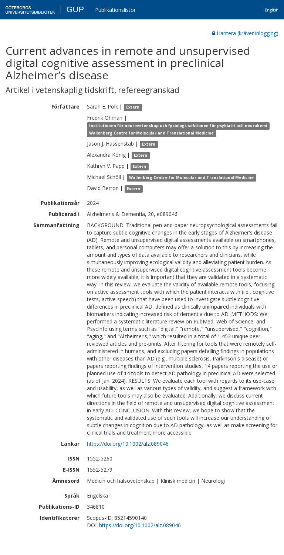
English (271, 10)
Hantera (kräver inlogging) (245, 33)
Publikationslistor (115, 9)
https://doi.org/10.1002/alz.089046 (128, 443)
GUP (75, 9)
